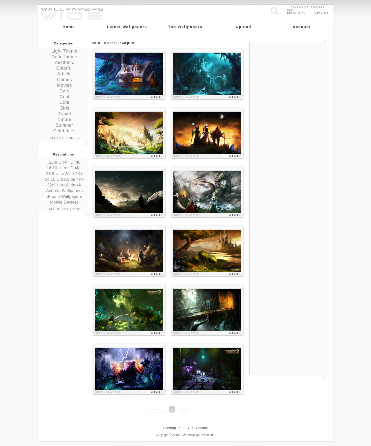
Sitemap (169, 428)
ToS (186, 428)
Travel (64, 113)
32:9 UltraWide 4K (64, 185)
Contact (202, 428)
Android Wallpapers (64, 191)
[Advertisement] (288, 74)
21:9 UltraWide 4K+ (64, 174)
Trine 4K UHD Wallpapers (119, 43)
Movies (64, 85)
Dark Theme (64, 56)
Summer (64, 125)
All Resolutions (64, 209)
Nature (64, 119)
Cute (64, 102)
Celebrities (64, 130)
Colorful (64, 68)
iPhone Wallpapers (64, 196)
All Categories (64, 138)
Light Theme (64, 51)
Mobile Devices (64, 202)
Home (96, 43)
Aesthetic (64, 62)
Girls (64, 108)
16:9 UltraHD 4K (64, 162)
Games (64, 79)
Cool (64, 96)
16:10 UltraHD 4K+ (64, 168)
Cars (64, 91)
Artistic (64, 73)
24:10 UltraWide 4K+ (64, 179)
